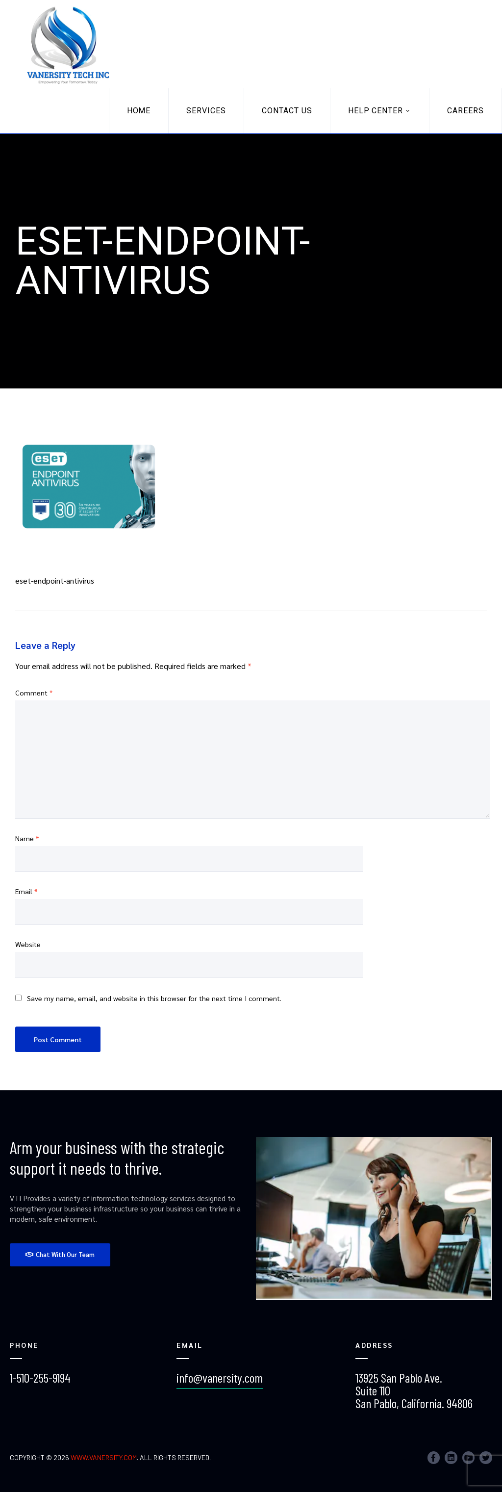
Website (28, 944)
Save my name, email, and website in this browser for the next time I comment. (154, 998)
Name (27, 838)
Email (26, 891)
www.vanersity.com (104, 1457)
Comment (33, 692)
